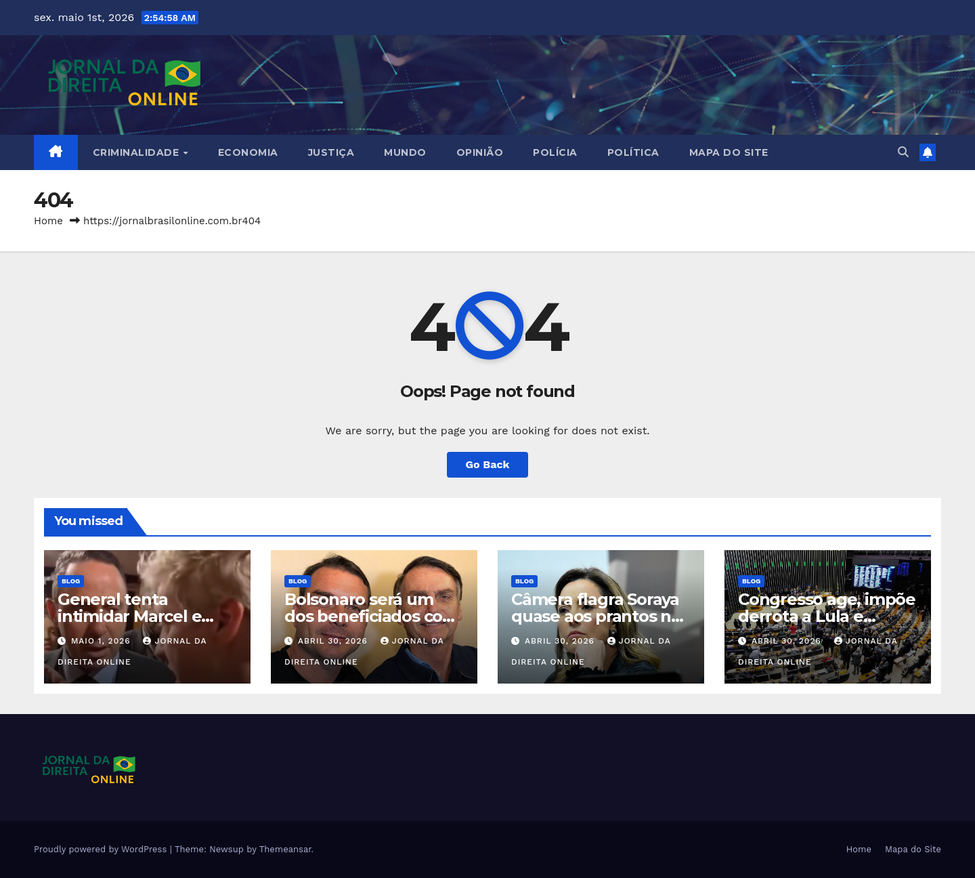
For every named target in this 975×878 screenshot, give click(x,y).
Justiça (331, 152)
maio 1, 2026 (102, 641)
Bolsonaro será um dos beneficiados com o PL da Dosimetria (371, 616)
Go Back (488, 464)
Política (633, 152)
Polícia (555, 152)
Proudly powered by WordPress (102, 849)
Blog (71, 581)
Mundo (405, 152)
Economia (248, 152)
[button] (903, 152)
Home (48, 221)
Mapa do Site (728, 152)
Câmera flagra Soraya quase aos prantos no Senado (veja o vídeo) (596, 616)
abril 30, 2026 (334, 641)
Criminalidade (137, 152)
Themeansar (285, 849)
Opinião (480, 152)
